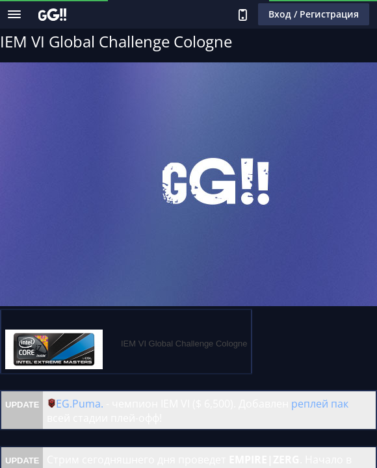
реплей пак (319, 403)
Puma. (87, 403)
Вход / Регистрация (313, 14)
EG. (64, 403)
